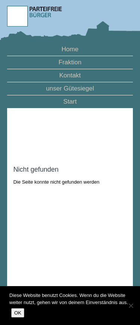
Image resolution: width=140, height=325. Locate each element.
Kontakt (70, 75)
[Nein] (130, 305)
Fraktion (70, 62)
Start (70, 101)
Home (70, 49)
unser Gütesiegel (70, 88)
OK (17, 313)
